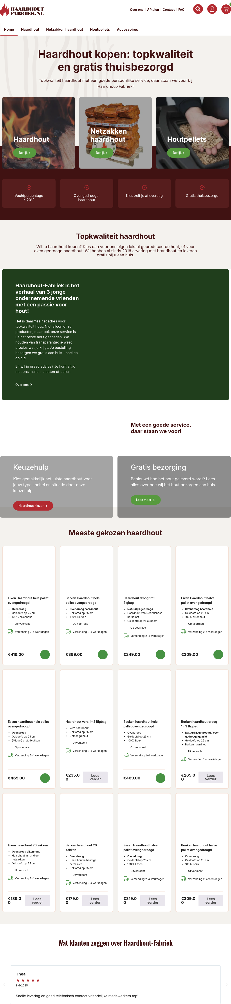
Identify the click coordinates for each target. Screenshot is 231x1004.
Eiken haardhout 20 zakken (28, 845)
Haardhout (30, 29)
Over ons (136, 9)
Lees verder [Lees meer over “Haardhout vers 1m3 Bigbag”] (95, 777)
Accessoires (127, 29)
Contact (169, 9)
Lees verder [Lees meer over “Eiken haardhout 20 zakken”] (37, 901)
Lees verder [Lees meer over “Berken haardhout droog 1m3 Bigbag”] (210, 777)
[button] (4, 985)
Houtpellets (100, 29)
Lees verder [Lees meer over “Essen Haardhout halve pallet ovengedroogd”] (152, 901)
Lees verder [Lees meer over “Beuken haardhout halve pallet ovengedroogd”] (211, 901)
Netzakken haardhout (64, 29)
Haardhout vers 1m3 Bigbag (86, 721)
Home (9, 29)
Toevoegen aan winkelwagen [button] (45, 654)
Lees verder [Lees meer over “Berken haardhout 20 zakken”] (95, 901)
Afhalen (153, 9)
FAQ (181, 9)
